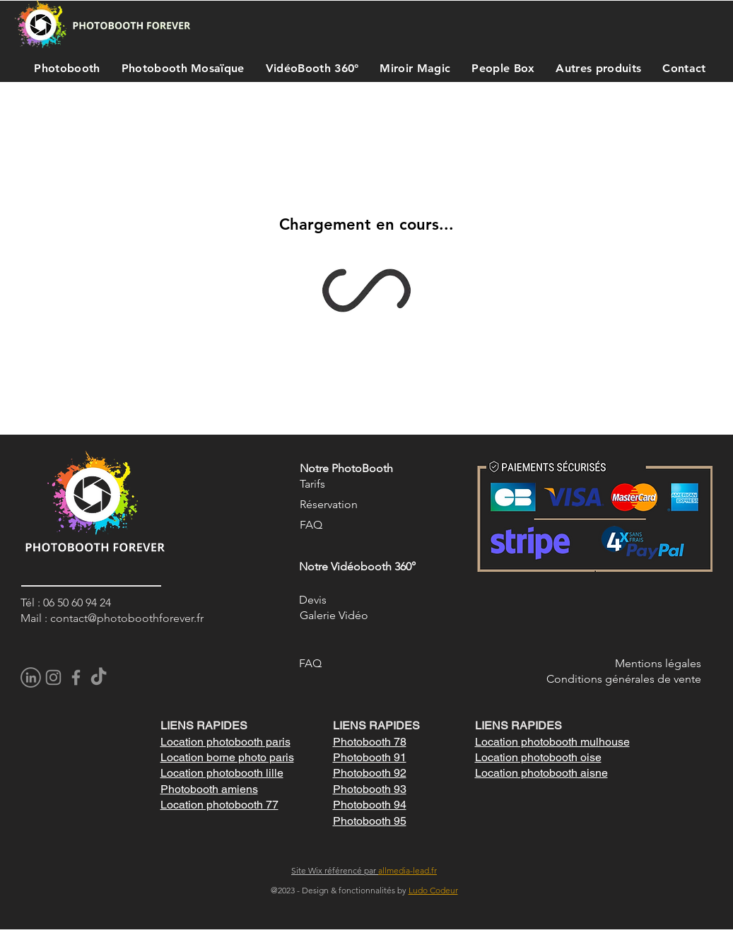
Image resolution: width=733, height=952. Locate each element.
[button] (63, 68)
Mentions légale (655, 663)
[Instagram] (53, 677)
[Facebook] (76, 677)
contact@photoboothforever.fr (127, 618)
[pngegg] (30, 677)
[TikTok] (98, 677)
